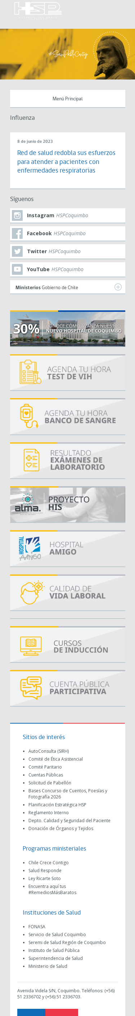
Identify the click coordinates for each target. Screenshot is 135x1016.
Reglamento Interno (48, 813)
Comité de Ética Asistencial (55, 759)
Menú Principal (68, 99)
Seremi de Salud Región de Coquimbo (67, 942)
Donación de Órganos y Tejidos (60, 828)
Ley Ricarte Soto (44, 878)
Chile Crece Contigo (48, 863)
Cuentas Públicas (45, 775)
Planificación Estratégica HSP (57, 805)
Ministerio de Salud (47, 966)
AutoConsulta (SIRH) (48, 751)
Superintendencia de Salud (55, 958)
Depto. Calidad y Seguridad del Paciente (69, 820)
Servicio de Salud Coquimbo (57, 934)
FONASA (36, 927)
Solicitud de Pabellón (49, 783)
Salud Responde (45, 870)
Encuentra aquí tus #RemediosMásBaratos (52, 889)
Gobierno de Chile (68, 287)
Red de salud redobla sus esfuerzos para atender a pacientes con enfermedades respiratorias (66, 162)
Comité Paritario (45, 767)
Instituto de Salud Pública (54, 950)
